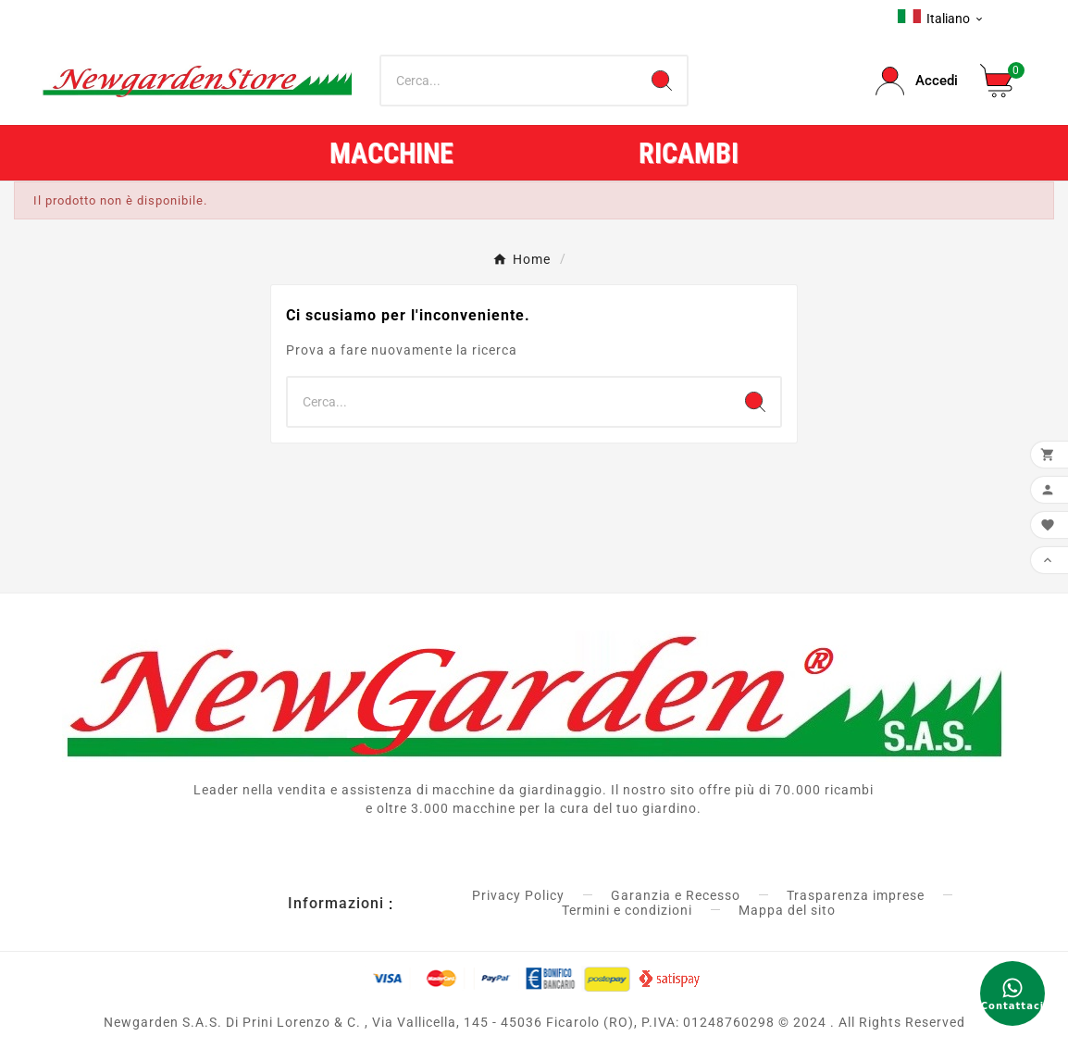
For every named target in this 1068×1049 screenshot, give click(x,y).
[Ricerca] (509, 80)
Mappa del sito (787, 910)
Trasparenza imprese (856, 895)
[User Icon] (917, 81)
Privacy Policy (518, 895)
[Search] (662, 80)
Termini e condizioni (627, 910)
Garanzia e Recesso (675, 895)
